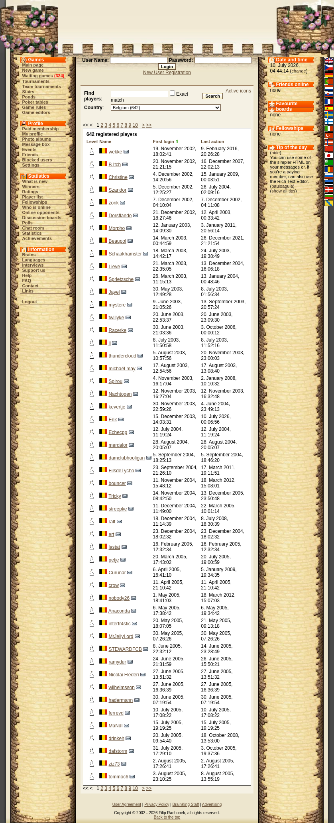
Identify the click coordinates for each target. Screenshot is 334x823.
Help (27, 275)
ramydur (117, 662)
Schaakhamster (124, 254)
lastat (114, 547)
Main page (33, 65)
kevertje (116, 407)
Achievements (37, 238)
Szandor (117, 190)
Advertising (212, 804)
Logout (29, 301)
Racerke (117, 330)
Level (92, 141)
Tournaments (36, 81)
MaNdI (115, 726)
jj (109, 343)
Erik (112, 419)
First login (163, 141)
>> (148, 125)
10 (135, 125)
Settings (30, 165)
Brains (29, 254)
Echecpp (117, 432)
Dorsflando (120, 215)
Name (105, 141)
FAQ (26, 280)
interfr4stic (119, 624)
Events (29, 149)
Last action (212, 141)
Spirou (115, 381)
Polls (27, 222)
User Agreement (126, 804)
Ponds (29, 96)
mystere (117, 305)
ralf (111, 521)
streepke (117, 509)
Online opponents (41, 212)
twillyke (116, 317)
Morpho (116, 228)
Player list (32, 196)
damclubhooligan (126, 458)
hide (275, 152)
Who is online (36, 207)
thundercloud (122, 356)
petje (113, 560)
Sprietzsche (121, 279)
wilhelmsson (121, 687)
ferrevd (115, 713)
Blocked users (37, 159)
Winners (30, 186)
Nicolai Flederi (123, 675)
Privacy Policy (156, 804)
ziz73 (114, 764)
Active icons (238, 91)
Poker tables (35, 102)
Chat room (33, 228)
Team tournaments (41, 86)
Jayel (114, 292)
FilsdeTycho (121, 470)
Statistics (32, 233)
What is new (35, 181)
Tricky (114, 496)
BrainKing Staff (186, 804)
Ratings (30, 191)
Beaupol (117, 241)
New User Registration (167, 72)
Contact (30, 285)
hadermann (120, 700)
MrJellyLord (120, 636)
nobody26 (119, 598)
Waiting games (37, 75)
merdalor (117, 445)
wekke (115, 152)
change (299, 71)
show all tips (283, 191)
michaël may (121, 368)
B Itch (114, 164)
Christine (117, 177)
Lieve (114, 266)
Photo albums (36, 139)
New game (33, 70)
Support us (33, 270)
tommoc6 (118, 777)
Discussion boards (41, 217)
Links (28, 291)
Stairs (28, 91)
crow (113, 585)
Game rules (34, 107)
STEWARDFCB (125, 649)
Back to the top (167, 817)
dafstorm (117, 751)
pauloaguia (282, 186)
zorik (113, 203)
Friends (30, 154)
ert (111, 534)
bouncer (117, 483)
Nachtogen (120, 394)
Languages (33, 259)
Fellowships (34, 202)
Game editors (36, 112)
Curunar (117, 573)
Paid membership (40, 128)
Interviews (33, 265)
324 (59, 75)
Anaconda (119, 611)
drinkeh (116, 738)
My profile (32, 134)
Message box (36, 144)
